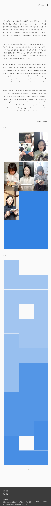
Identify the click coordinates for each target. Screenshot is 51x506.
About (43, 5)
